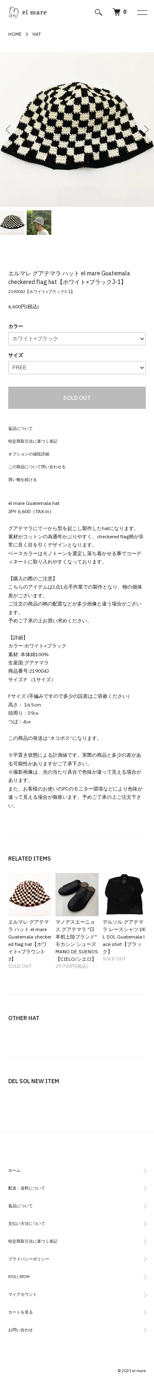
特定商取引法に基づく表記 (32, 441)
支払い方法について (26, 1223)
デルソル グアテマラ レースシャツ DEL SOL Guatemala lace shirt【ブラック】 (124, 937)
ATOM (24, 1276)
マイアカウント (22, 1294)
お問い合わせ (20, 1330)
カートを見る (20, 1312)
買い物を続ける (22, 479)
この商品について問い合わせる (37, 466)
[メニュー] (141, 12)
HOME (14, 34)
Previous (9, 129)
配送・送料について (26, 1188)
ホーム (14, 1170)
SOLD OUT (77, 397)
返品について (20, 428)
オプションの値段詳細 (28, 454)
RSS (12, 1276)
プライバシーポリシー (28, 1259)
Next (145, 129)
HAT (36, 34)
